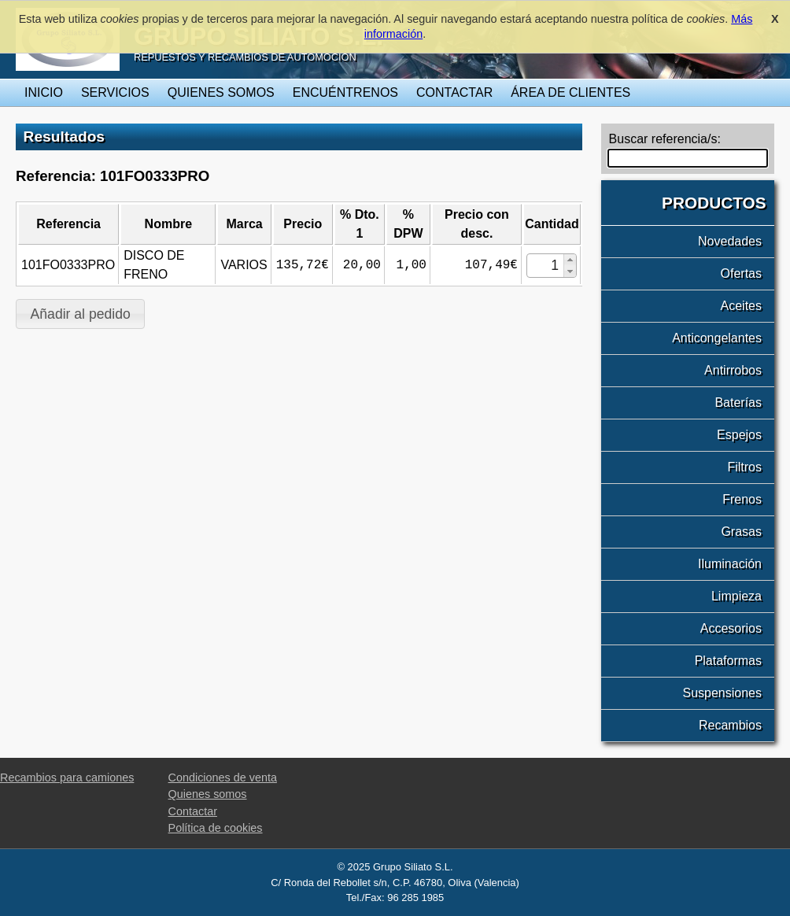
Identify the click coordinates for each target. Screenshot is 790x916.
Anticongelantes (717, 338)
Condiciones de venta (222, 777)
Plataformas (728, 660)
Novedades (730, 241)
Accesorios (731, 628)
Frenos (742, 499)
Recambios (730, 725)
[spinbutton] (546, 265)
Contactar (454, 92)
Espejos (739, 434)
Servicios (115, 92)
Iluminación (730, 564)
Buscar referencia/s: (665, 139)
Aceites (741, 305)
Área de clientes (570, 92)
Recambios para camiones (67, 777)
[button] (569, 259)
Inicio (43, 92)
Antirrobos (733, 370)
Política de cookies (215, 828)
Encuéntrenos (345, 92)
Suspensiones (722, 693)
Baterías (738, 402)
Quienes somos (221, 92)
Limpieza (736, 596)
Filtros (744, 467)
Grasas (741, 531)
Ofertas (741, 273)
